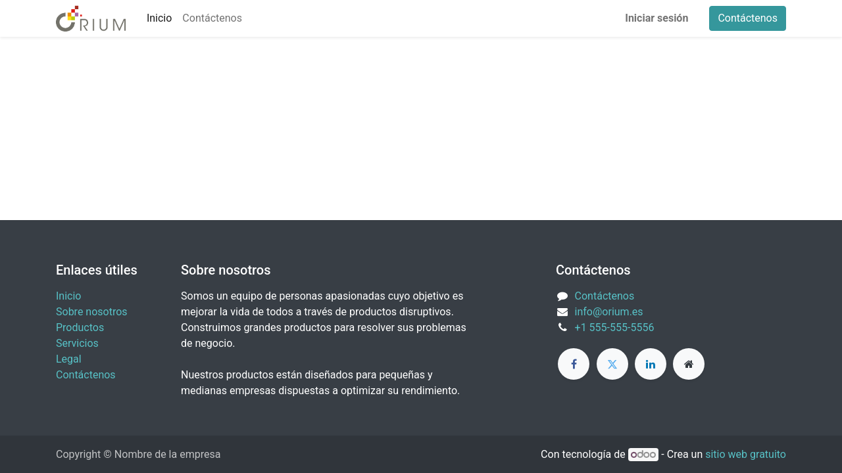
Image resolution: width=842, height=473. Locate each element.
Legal (69, 359)
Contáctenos (748, 18)
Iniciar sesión (656, 18)
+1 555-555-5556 (615, 327)
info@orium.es (609, 311)
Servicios (77, 343)
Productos (80, 327)
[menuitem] (159, 18)
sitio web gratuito (745, 454)
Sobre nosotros (92, 311)
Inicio (68, 296)
